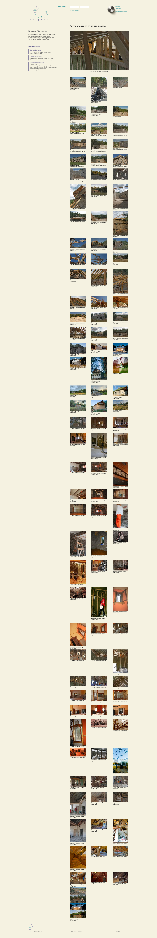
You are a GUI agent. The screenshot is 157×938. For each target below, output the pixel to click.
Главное (117, 6)
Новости (118, 8)
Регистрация (62, 6)
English (118, 931)
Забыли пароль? (74, 10)
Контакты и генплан (121, 11)
